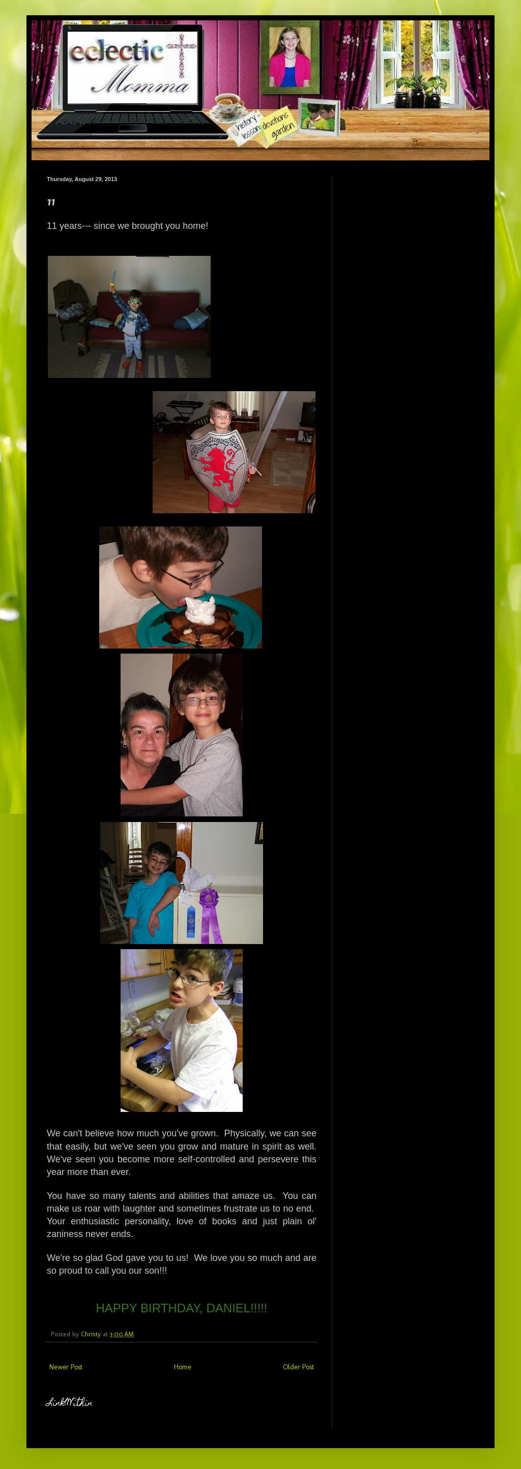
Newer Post (65, 1367)
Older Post (298, 1367)
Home (182, 1367)
